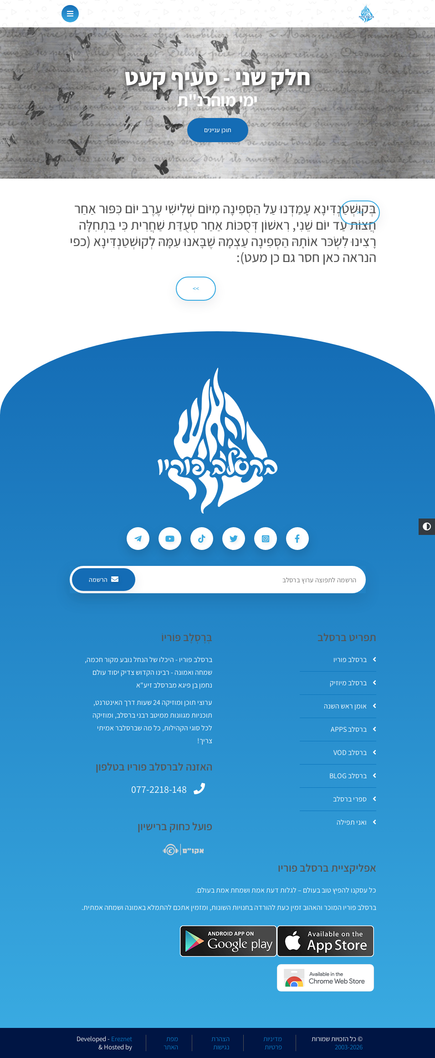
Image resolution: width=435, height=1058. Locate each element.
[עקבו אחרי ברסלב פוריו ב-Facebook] (297, 538)
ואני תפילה (356, 822)
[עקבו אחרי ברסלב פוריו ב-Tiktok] (201, 538)
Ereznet (121, 1039)
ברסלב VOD (354, 752)
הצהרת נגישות (220, 1043)
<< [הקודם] (360, 212)
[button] (427, 527)
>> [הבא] (196, 288)
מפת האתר (171, 1043)
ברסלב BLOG (352, 776)
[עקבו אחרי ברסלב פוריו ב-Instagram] (265, 538)
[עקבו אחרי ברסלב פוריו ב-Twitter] (233, 538)
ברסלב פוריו (354, 659)
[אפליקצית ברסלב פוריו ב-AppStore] (325, 941)
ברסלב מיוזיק (353, 683)
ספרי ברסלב (354, 799)
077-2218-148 (159, 789)
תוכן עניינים (217, 130)
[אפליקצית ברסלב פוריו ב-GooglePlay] (228, 941)
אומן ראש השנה (350, 706)
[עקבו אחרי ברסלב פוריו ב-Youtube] (170, 538)
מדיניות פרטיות (272, 1043)
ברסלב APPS (353, 729)
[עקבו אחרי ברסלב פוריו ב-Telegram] (138, 538)
